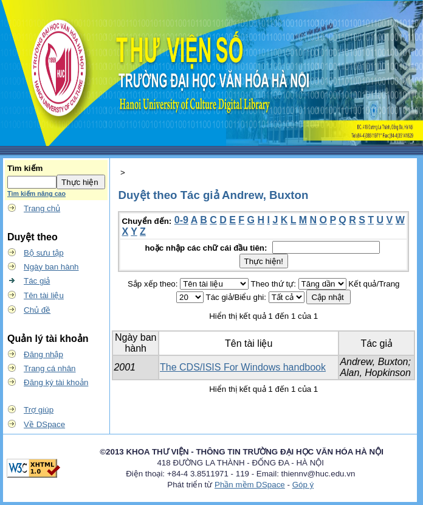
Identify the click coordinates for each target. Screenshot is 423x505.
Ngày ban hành (51, 266)
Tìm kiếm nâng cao (36, 193)
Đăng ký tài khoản (56, 382)
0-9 (181, 220)
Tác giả (37, 280)
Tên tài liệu (44, 295)
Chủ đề (37, 310)
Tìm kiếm (25, 168)
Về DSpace (44, 424)
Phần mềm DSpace (250, 484)
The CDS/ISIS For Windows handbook (243, 367)
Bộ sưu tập (44, 252)
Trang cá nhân (49, 368)
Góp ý (303, 484)
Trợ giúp (38, 409)
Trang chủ (42, 208)
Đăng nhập (43, 354)
